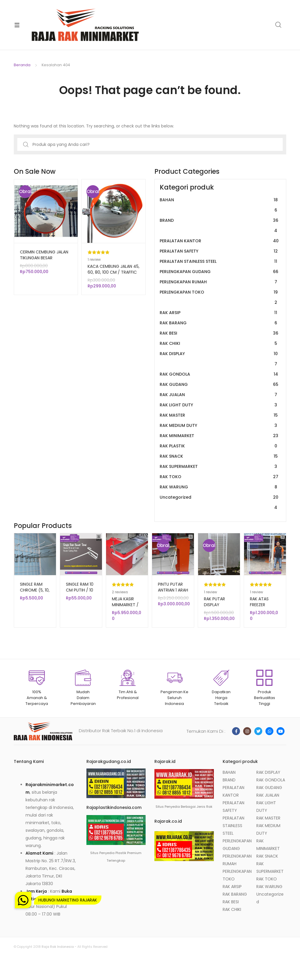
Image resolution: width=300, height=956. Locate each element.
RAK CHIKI (219, 343)
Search (278, 25)
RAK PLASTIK (219, 446)
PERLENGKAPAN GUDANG (219, 272)
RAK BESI (219, 333)
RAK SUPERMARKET (219, 466)
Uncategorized (219, 502)
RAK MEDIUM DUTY (219, 425)
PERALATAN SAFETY (219, 251)
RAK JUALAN (219, 395)
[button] (23, 900)
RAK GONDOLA (219, 374)
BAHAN (219, 205)
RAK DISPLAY (219, 359)
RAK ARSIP (219, 313)
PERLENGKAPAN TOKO (219, 297)
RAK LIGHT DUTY (219, 405)
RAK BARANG (219, 323)
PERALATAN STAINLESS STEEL (219, 261)
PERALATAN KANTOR (219, 241)
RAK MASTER (219, 415)
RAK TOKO (219, 477)
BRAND (219, 225)
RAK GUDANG (219, 384)
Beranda (22, 65)
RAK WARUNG (219, 487)
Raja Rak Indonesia (58, 946)
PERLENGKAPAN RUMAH (219, 282)
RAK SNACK (219, 456)
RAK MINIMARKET (219, 436)
